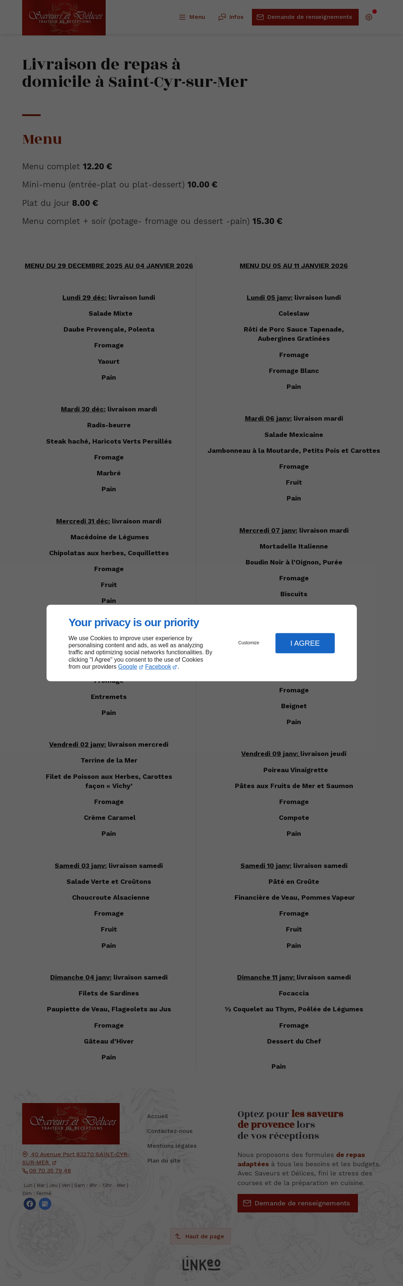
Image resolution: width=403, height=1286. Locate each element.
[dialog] (202, 643)
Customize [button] (248, 642)
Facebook (158, 667)
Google (127, 667)
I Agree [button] (305, 643)
